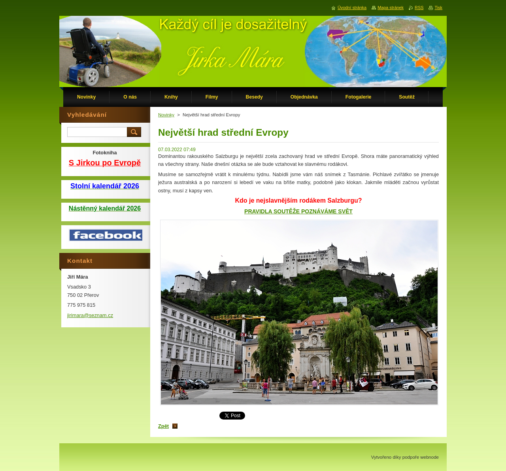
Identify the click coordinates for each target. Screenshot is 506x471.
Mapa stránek (391, 7)
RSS (419, 7)
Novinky (166, 114)
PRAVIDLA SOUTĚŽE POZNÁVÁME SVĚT (298, 211)
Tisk (438, 7)
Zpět (163, 426)
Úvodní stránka (352, 7)
